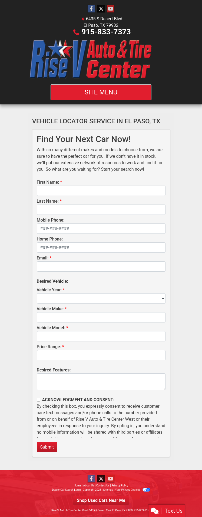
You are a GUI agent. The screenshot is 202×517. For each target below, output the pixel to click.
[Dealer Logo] (101, 59)
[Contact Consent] (38, 399)
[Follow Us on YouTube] (110, 9)
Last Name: (48, 201)
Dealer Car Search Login (66, 489)
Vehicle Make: (50, 308)
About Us (88, 485)
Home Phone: (50, 239)
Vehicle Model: (51, 327)
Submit (47, 447)
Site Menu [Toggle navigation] (101, 92)
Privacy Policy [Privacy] (119, 485)
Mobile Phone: (51, 220)
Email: (43, 258)
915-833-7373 (106, 31)
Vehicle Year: (49, 289)
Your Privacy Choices (132, 489)
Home (77, 485)
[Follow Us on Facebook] (91, 9)
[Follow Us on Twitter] (101, 9)
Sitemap (108, 489)
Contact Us (103, 485)
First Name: (48, 182)
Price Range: (49, 346)
